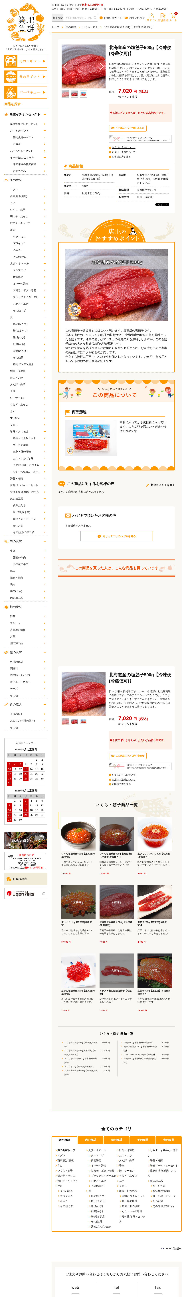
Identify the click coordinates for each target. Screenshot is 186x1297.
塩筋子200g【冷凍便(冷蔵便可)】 (138, 1042)
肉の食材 (13, 541)
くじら (27, 424)
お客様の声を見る (121, 156)
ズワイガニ (29, 243)
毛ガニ (29, 250)
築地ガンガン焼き (29, 364)
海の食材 (13, 180)
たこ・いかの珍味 (29, 458)
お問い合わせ (135, 17)
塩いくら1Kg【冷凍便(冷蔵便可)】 (79, 1066)
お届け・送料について (124, 152)
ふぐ (27, 411)
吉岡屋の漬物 (27, 629)
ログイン (152, 17)
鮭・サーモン (27, 397)
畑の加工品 (27, 643)
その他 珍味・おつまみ (29, 465)
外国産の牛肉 (29, 564)
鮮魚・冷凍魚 (27, 370)
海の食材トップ (65, 1150)
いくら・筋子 (27, 209)
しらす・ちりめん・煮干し (27, 471)
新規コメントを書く (163, 484)
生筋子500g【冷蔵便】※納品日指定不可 (139, 1060)
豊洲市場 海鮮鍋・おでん (27, 491)
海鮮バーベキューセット (27, 485)
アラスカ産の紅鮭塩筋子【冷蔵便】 (139, 1054)
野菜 (27, 616)
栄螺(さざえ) (29, 350)
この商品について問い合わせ (130, 128)
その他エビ (29, 310)
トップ (55, 27)
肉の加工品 (27, 597)
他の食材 (13, 652)
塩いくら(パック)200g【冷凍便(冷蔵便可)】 (80, 1060)
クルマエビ (29, 270)
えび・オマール (19, 263)
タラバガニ (29, 236)
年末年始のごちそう (22, 157)
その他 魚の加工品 (29, 532)
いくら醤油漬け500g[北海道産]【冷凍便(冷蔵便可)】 (80, 1052)
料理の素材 (27, 661)
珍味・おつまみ (19, 431)
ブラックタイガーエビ (29, 297)
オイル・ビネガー (27, 681)
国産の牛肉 (29, 557)
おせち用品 (29, 170)
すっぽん (27, 418)
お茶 (27, 636)
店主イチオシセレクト (22, 114)
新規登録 (163, 17)
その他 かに (29, 256)
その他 (27, 695)
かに (12, 229)
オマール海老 (29, 283)
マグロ (27, 189)
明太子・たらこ (27, 216)
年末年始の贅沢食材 (29, 164)
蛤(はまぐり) (29, 330)
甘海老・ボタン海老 (29, 290)
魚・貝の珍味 (29, 444)
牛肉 (12, 550)
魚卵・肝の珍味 (29, 451)
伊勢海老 (29, 276)
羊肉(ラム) (27, 591)
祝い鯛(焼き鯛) (29, 512)
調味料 (27, 668)
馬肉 (27, 584)
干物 (27, 391)
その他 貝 (95, 1221)
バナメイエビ (29, 303)
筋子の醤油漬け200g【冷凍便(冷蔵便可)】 (140, 1048)
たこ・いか (27, 377)
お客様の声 (17, 879)
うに (27, 202)
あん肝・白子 (27, 384)
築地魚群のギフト (29, 137)
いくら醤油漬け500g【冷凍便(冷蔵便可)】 (81, 1044)
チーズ (27, 688)
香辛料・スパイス (27, 675)
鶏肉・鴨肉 (27, 577)
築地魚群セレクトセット (27, 123)
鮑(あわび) (29, 337)
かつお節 (29, 525)
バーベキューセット (27, 150)
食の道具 (13, 704)
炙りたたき (29, 505)
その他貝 (29, 357)
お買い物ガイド (111, 17)
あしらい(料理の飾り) (27, 720)
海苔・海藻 (27, 478)
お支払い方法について (124, 147)
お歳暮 (29, 144)
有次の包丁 (27, 713)
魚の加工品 (17, 498)
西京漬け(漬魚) (27, 196)
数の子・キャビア (27, 223)
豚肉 (27, 570)
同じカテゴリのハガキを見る (119, 536)
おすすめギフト (19, 130)
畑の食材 (13, 607)
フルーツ (27, 623)
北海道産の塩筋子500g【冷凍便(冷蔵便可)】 (81, 1072)
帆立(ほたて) (29, 323)
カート (173, 17)
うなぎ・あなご (27, 404)
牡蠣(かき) (29, 344)
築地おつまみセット (29, 438)
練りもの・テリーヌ (29, 518)
